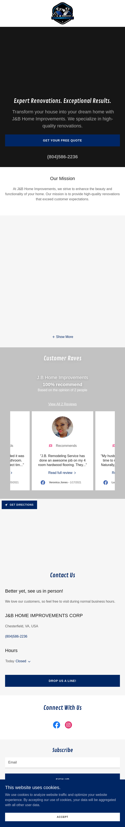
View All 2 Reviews (62, 404)
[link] (62, 13)
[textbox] (62, 762)
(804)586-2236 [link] (62, 156)
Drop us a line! (62, 681)
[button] (62, 337)
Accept (62, 816)
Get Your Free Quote (62, 140)
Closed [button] (21, 661)
